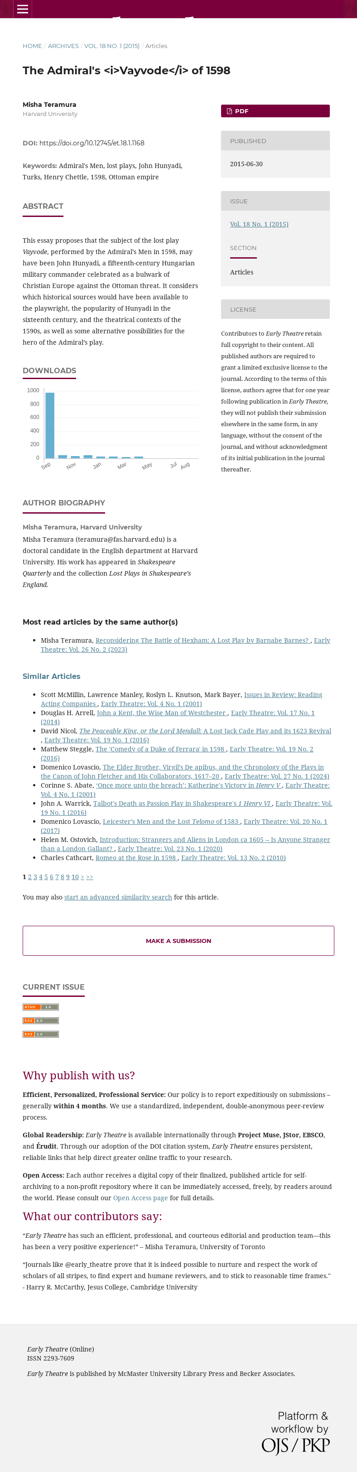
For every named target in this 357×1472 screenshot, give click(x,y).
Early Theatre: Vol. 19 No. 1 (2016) (96, 740)
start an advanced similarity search (118, 897)
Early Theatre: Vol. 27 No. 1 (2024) (277, 776)
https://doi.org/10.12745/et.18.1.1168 (92, 143)
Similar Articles (52, 676)
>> (89, 876)
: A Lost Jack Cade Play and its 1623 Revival (205, 730)
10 (75, 876)
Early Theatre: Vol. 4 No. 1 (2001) (151, 703)
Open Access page (140, 1197)
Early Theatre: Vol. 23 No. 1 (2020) (170, 848)
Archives (63, 45)
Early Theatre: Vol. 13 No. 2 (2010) (233, 857)
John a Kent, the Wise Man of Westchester (162, 712)
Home (32, 45)
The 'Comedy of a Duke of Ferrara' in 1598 (161, 749)
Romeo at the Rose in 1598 (137, 857)
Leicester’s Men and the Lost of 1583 (171, 821)
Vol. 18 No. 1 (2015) (112, 45)
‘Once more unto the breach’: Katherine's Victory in (189, 785)
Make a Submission (179, 940)
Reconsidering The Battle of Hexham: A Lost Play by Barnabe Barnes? (203, 640)
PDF (240, 111)
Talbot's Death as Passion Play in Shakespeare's (182, 803)
